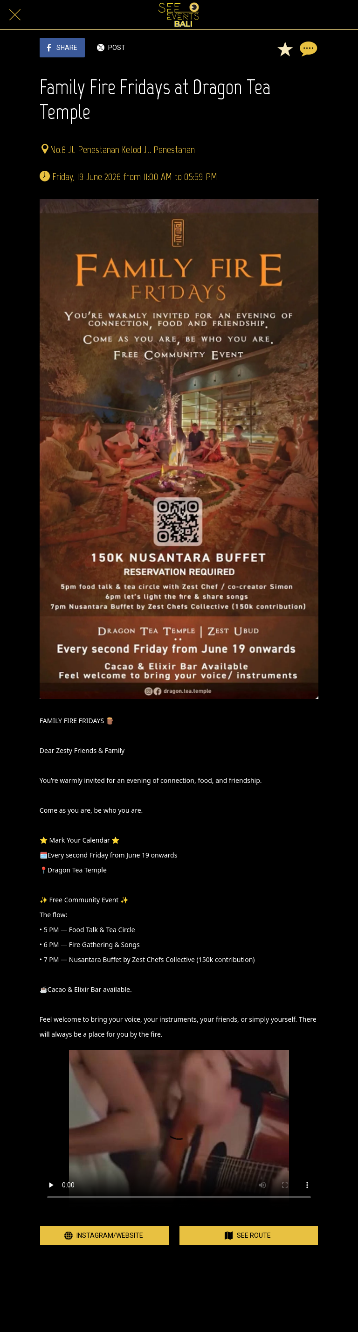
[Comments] (307, 48)
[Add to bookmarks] (285, 48)
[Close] (15, 15)
